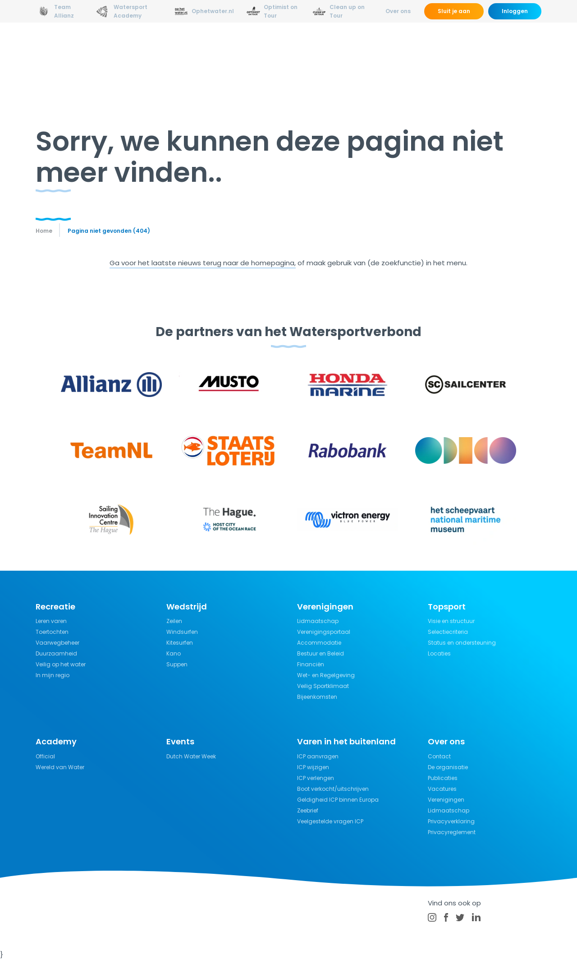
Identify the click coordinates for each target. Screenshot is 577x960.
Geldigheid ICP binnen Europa (338, 799)
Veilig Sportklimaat (323, 686)
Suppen (177, 664)
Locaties (439, 653)
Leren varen (51, 621)
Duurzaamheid (56, 653)
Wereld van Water (60, 767)
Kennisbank (353, 47)
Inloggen (515, 11)
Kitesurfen (179, 642)
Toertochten (52, 632)
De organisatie (448, 767)
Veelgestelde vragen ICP (330, 821)
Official (45, 756)
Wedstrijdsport (247, 47)
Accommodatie (319, 642)
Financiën (310, 664)
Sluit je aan (454, 11)
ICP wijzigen (313, 767)
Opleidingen (186, 47)
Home (44, 231)
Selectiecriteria (448, 632)
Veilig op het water (61, 664)
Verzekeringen (412, 47)
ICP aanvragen (318, 756)
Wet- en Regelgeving (326, 675)
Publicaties (443, 778)
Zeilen (174, 621)
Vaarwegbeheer (57, 642)
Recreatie (303, 47)
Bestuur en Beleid (320, 653)
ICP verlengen (315, 778)
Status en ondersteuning (462, 642)
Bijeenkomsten (317, 697)
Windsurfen (182, 632)
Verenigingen (446, 799)
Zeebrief (307, 810)
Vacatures (442, 789)
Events (461, 47)
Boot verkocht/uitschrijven (333, 789)
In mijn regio (52, 675)
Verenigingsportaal (323, 632)
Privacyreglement (452, 832)
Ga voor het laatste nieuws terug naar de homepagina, (203, 263)
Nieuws (140, 47)
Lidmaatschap (318, 621)
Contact (439, 756)
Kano (173, 653)
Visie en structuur (451, 621)
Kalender (501, 47)
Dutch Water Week (191, 756)
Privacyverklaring (451, 821)
